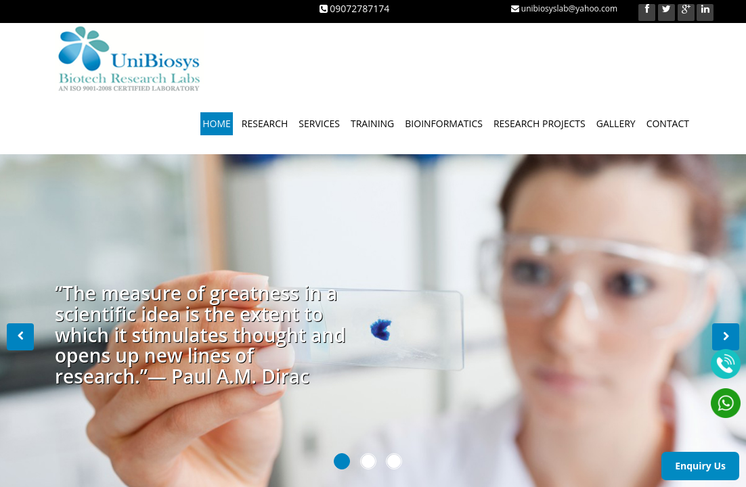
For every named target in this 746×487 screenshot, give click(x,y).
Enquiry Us (700, 465)
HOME (216, 123)
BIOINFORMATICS (444, 123)
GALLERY (616, 123)
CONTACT (667, 123)
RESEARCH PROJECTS (539, 123)
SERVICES (319, 123)
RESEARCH (265, 123)
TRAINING (372, 123)
